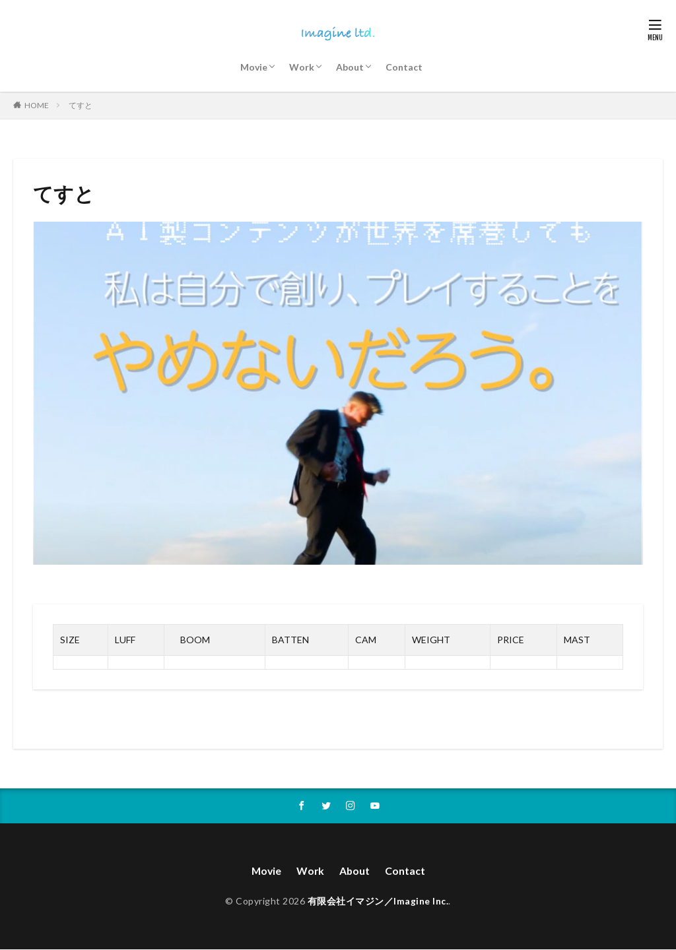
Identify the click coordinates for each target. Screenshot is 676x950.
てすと (80, 105)
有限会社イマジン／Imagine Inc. (378, 902)
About (350, 67)
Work (301, 67)
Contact (404, 67)
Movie (253, 67)
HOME (36, 105)
